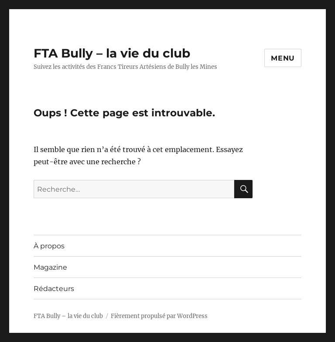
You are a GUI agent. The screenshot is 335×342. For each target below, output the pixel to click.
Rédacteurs (54, 288)
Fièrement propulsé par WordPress (159, 316)
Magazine (50, 267)
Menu (283, 58)
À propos (49, 246)
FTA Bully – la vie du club (112, 53)
